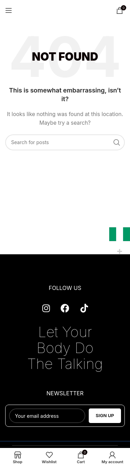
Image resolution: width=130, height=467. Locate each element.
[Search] (65, 142)
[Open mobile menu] (9, 10)
